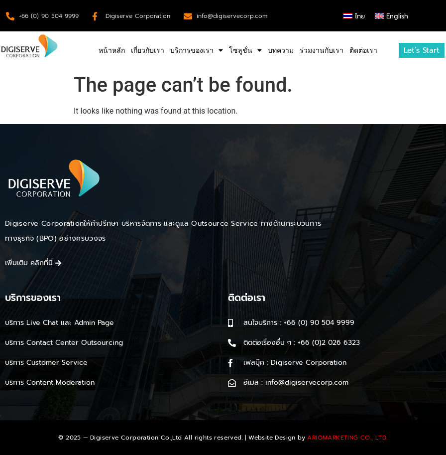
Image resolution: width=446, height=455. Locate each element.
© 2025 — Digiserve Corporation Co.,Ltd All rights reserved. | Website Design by (222, 437)
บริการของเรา (196, 50)
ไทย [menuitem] (360, 16)
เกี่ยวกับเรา (147, 50)
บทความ (281, 50)
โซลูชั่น (245, 50)
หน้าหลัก (112, 50)
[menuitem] (354, 15)
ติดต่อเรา (363, 50)
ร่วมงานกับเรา (321, 50)
